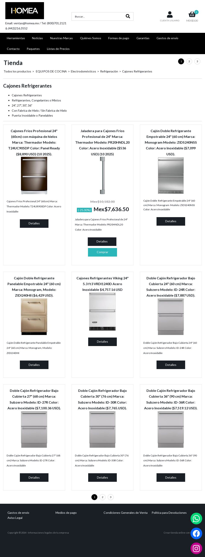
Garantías (142, 38)
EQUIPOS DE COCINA (51, 71)
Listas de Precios (58, 49)
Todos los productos (17, 71)
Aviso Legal (14, 517)
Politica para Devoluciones (169, 512)
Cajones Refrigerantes (137, 71)
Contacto (13, 49)
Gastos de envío (167, 38)
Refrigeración (109, 71)
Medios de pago (66, 512)
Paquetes (33, 49)
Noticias (37, 38)
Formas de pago (118, 38)
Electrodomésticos (83, 71)
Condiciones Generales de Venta (126, 512)
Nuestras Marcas (61, 38)
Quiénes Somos (90, 38)
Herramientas (16, 38)
